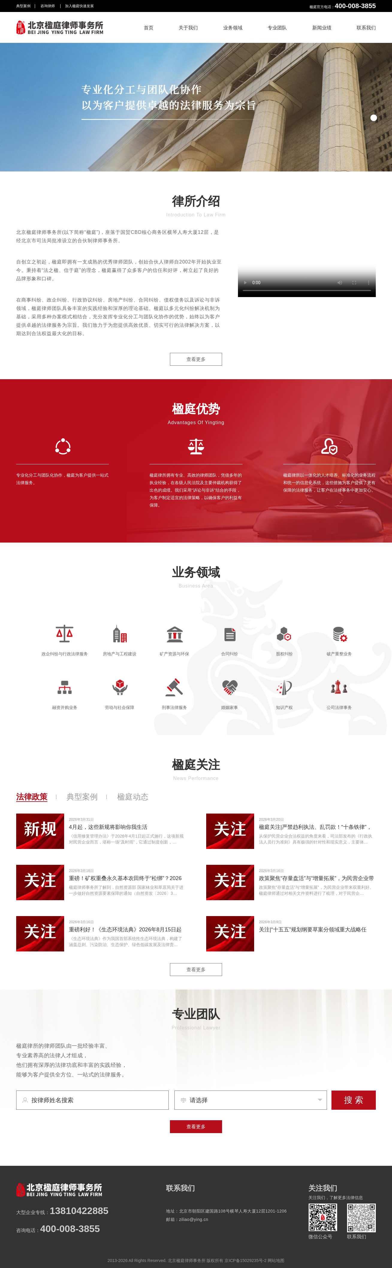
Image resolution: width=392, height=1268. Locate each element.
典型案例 (23, 6)
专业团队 (277, 27)
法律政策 (31, 796)
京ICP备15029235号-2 (245, 1260)
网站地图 (276, 1260)
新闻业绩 (321, 27)
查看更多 (196, 359)
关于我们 (188, 27)
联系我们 (366, 27)
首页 (148, 27)
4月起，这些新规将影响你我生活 (108, 827)
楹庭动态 (132, 796)
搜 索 (353, 1100)
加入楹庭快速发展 (79, 6)
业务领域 (232, 27)
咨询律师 (48, 6)
